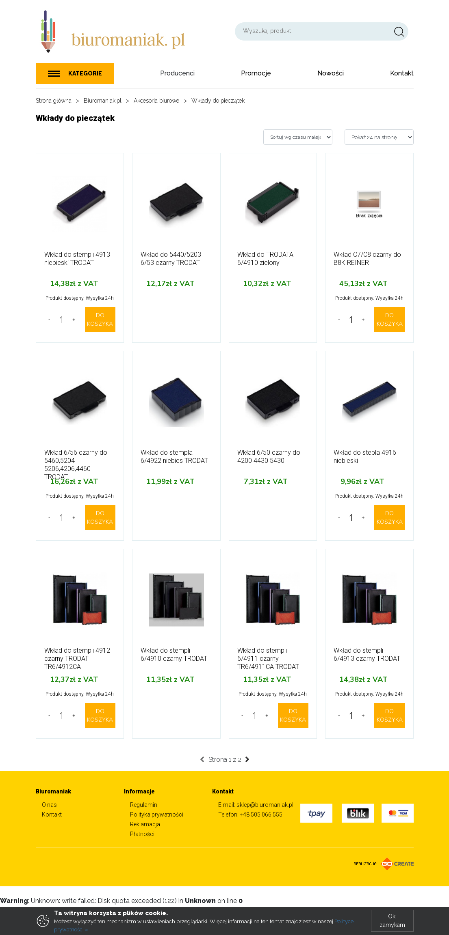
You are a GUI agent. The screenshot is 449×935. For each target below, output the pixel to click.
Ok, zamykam (392, 920)
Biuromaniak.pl (102, 100)
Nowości (330, 73)
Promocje (256, 73)
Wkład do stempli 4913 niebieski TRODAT (77, 259)
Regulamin (143, 805)
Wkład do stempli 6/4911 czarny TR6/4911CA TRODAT (268, 659)
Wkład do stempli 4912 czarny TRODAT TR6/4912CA (77, 659)
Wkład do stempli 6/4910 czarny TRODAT (174, 654)
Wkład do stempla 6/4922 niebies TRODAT (174, 456)
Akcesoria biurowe (156, 100)
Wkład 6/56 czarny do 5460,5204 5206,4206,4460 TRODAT (75, 465)
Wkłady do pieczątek (218, 100)
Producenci (177, 73)
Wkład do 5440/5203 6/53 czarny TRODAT (171, 259)
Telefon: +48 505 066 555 (250, 814)
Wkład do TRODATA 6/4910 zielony (265, 259)
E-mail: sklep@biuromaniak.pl (255, 805)
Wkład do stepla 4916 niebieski (365, 456)
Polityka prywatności (156, 814)
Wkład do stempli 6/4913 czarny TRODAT (367, 654)
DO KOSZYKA (100, 320)
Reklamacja (145, 824)
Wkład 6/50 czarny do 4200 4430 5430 (268, 456)
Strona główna (54, 100)
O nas (49, 805)
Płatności (142, 834)
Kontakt (402, 73)
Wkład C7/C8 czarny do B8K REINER (367, 259)
